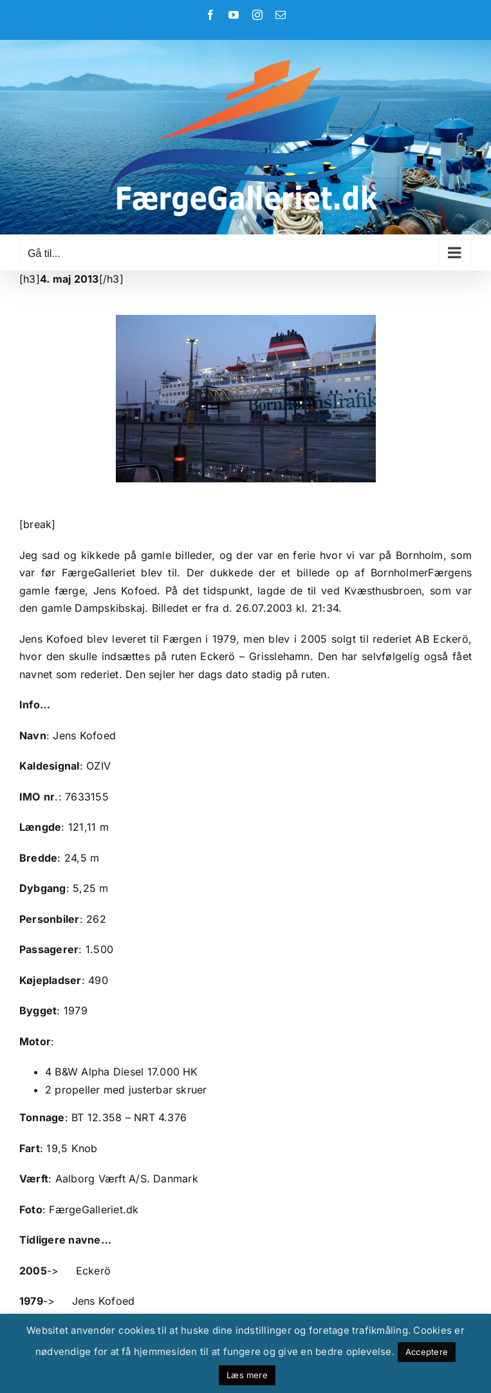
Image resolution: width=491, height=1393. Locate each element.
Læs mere (247, 1375)
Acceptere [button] (426, 1352)
